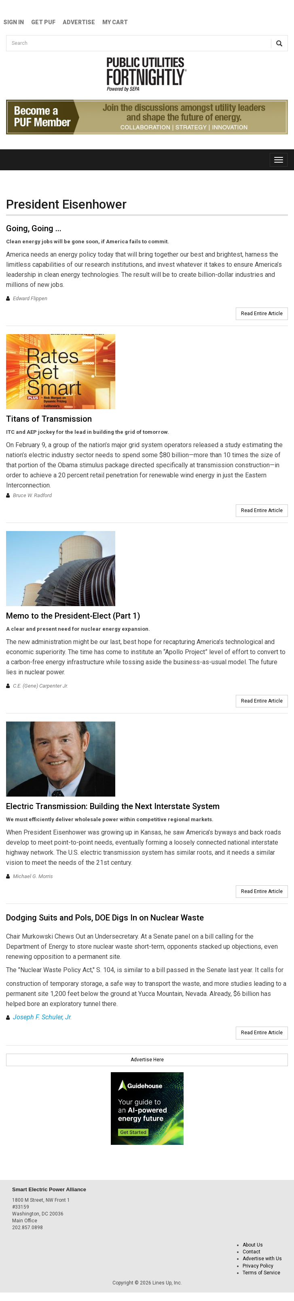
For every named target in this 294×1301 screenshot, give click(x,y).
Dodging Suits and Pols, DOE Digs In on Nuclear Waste (105, 917)
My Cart (115, 22)
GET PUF (43, 22)
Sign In (13, 22)
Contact (251, 1252)
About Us (253, 1245)
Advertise (79, 22)
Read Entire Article (262, 313)
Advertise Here (147, 1060)
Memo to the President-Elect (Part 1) (73, 616)
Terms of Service (261, 1273)
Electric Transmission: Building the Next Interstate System (113, 806)
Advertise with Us (262, 1258)
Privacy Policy (258, 1266)
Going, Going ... (33, 228)
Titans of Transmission (49, 419)
